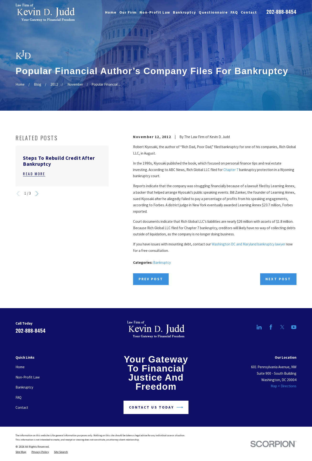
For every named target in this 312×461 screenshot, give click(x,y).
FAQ (19, 397)
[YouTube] (293, 327)
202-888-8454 (281, 11)
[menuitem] (21, 452)
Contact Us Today (156, 407)
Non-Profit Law (28, 377)
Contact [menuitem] (249, 12)
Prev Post (151, 279)
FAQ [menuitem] (234, 12)
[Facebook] (270, 327)
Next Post (278, 279)
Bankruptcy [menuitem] (184, 12)
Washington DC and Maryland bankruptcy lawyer (248, 244)
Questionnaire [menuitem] (213, 12)
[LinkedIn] (259, 327)
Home (20, 367)
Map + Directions (283, 386)
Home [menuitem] (111, 12)
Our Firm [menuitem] (128, 12)
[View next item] (36, 193)
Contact (22, 407)
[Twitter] (282, 327)
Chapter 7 (230, 169)
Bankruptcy (162, 262)
